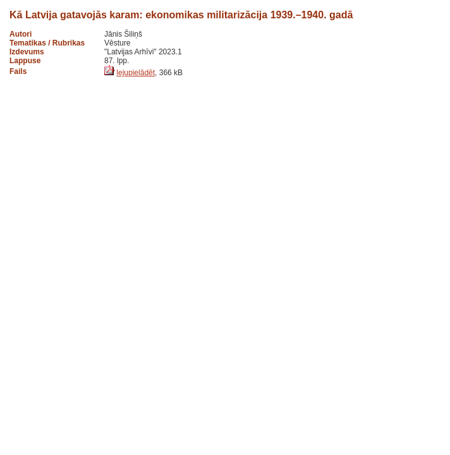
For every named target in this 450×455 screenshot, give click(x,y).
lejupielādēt (135, 72)
